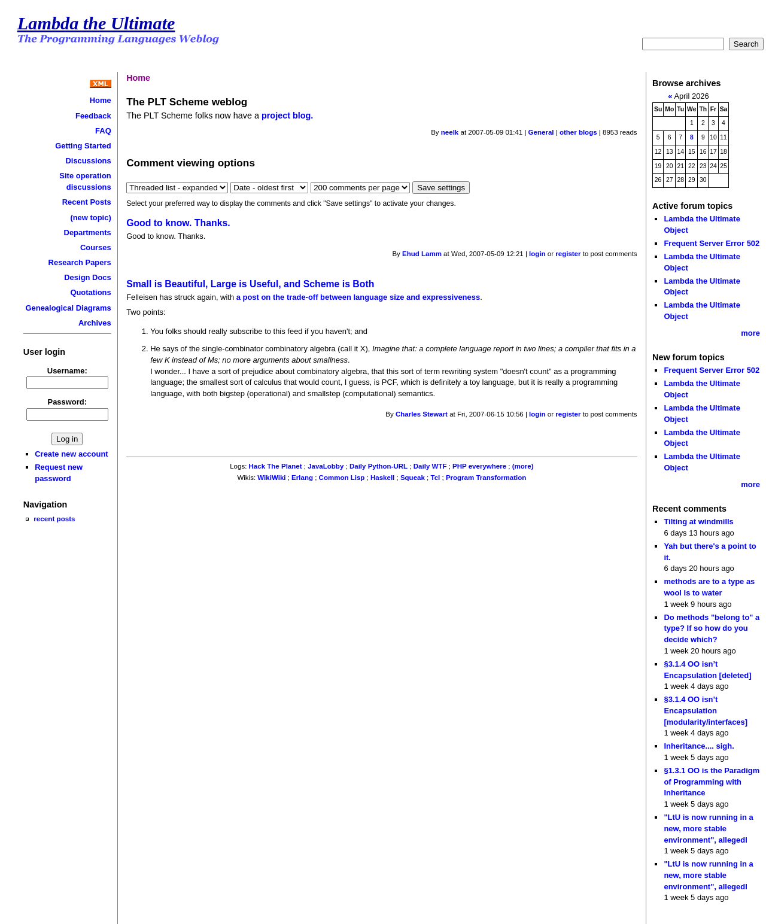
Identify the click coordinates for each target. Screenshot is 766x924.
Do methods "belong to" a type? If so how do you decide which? (711, 628)
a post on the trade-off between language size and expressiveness (358, 297)
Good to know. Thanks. (178, 223)
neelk (449, 132)
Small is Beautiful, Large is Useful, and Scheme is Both (250, 284)
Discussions (88, 160)
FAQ (103, 130)
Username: (67, 370)
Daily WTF (430, 466)
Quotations (90, 292)
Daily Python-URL (378, 466)
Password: (67, 401)
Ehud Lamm (422, 253)
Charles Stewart (422, 414)
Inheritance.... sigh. (699, 745)
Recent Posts (86, 201)
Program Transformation (486, 477)
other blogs (578, 132)
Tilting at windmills (698, 521)
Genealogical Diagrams (68, 307)
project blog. (287, 115)
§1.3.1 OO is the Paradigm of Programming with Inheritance (711, 781)
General (541, 132)
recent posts (54, 518)
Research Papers (79, 262)
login (537, 253)
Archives (94, 322)
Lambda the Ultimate (96, 23)
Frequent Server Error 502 (711, 243)
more (750, 333)
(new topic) (90, 217)
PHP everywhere (479, 466)
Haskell (382, 477)
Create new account (71, 453)
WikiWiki (271, 477)
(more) (523, 466)
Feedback (93, 115)
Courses (95, 247)
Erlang (302, 477)
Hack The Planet (275, 466)
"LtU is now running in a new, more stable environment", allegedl (708, 828)
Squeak (412, 477)
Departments (87, 232)
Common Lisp (342, 477)
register (567, 253)
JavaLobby (326, 466)
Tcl (435, 477)
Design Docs (87, 277)
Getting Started (83, 145)
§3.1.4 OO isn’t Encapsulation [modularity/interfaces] (705, 710)
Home (100, 100)
